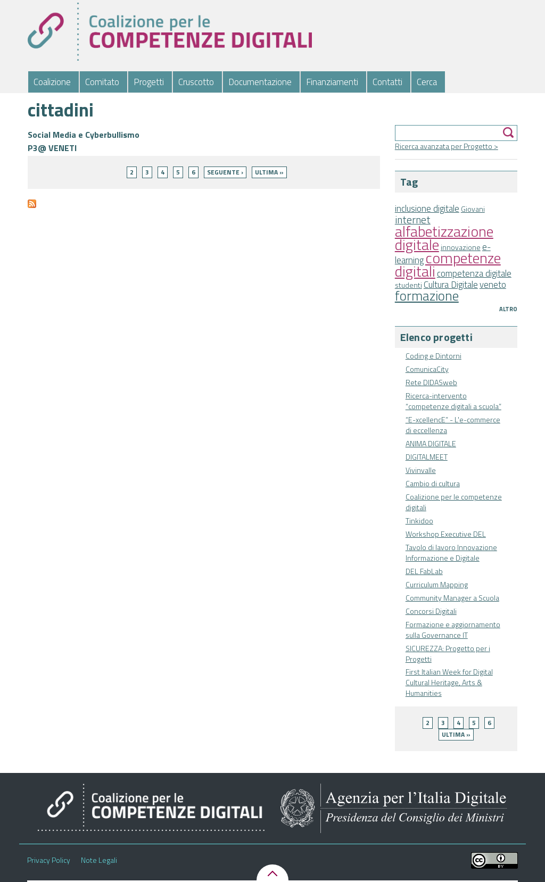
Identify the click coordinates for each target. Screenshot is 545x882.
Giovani (473, 208)
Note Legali (99, 860)
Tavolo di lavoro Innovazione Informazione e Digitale (451, 552)
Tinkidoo (419, 520)
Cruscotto (196, 82)
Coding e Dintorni (433, 355)
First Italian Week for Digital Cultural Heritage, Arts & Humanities (449, 682)
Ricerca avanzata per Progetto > (446, 146)
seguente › (225, 172)
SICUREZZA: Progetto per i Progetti (448, 653)
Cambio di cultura (433, 483)
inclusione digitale (427, 208)
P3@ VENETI (52, 148)
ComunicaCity (427, 369)
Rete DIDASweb (431, 382)
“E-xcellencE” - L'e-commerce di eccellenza (453, 425)
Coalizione (52, 82)
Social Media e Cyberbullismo (83, 134)
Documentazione (260, 82)
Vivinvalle (421, 470)
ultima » (456, 734)
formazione (427, 295)
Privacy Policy (48, 860)
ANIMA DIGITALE (431, 443)
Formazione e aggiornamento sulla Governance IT (453, 629)
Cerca (427, 82)
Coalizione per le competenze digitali (454, 502)
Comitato (102, 82)
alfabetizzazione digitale (444, 238)
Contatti (387, 82)
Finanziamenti (332, 82)
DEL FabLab (424, 571)
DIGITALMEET (427, 456)
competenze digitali (448, 264)
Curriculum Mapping (437, 584)
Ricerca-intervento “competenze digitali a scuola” (453, 401)
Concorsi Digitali (431, 611)
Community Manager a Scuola (452, 597)
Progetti (149, 82)
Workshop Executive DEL (446, 533)
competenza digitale (474, 273)
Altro (508, 309)
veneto (493, 285)
